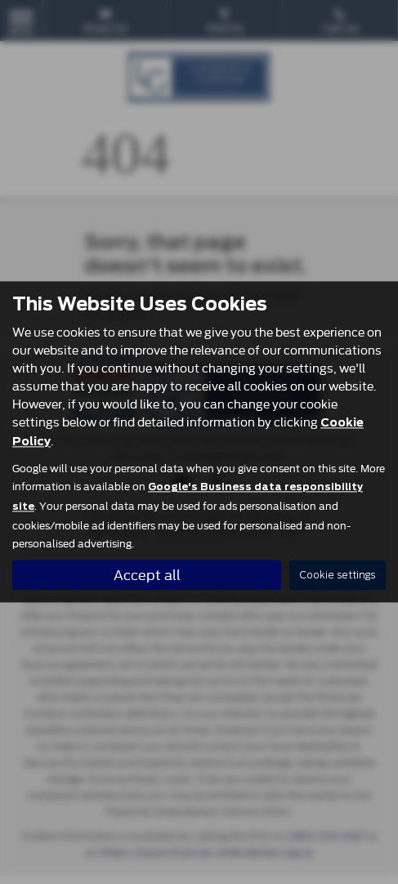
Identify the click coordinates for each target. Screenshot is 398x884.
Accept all (147, 575)
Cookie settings (337, 575)
